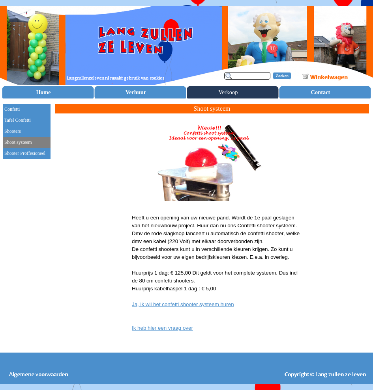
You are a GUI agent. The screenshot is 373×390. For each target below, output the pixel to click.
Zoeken (282, 76)
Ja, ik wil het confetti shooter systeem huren (183, 304)
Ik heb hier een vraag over (162, 328)
